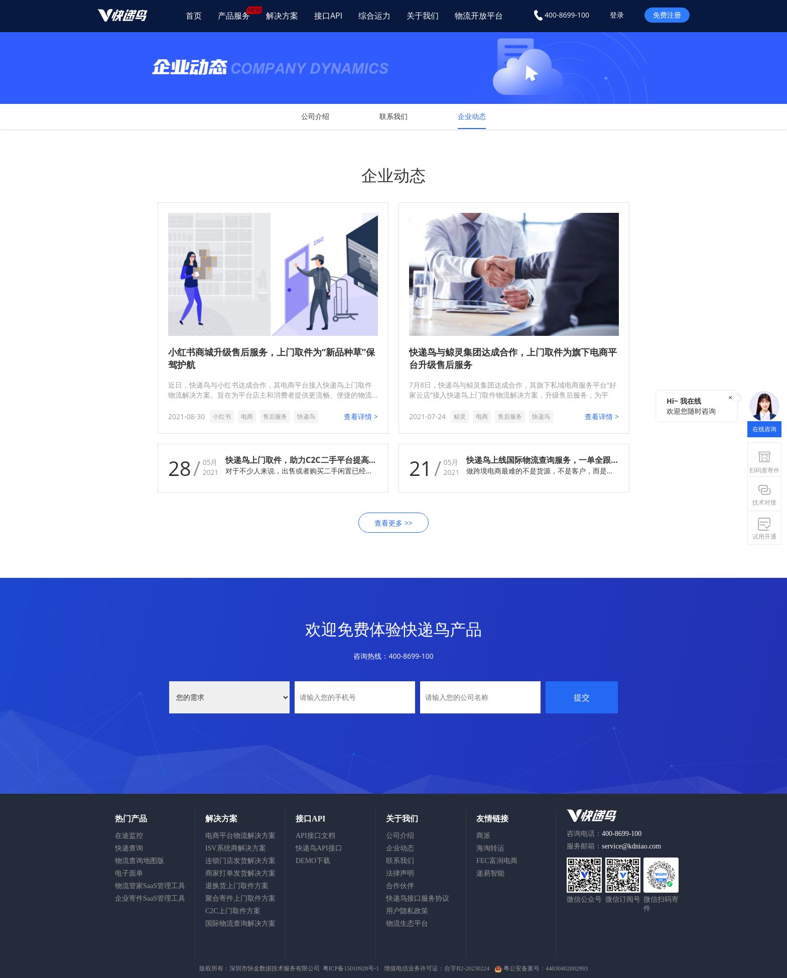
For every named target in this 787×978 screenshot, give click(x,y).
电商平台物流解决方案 (240, 835)
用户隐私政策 (407, 911)
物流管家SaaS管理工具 (150, 886)
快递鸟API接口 (319, 848)
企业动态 (472, 116)
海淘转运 (490, 848)
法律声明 (400, 873)
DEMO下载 (313, 861)
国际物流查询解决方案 (240, 923)
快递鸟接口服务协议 (417, 898)
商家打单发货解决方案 (240, 873)
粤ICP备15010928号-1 (351, 968)
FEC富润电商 (496, 861)
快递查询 (129, 848)
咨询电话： (604, 833)
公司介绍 (315, 116)
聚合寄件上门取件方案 (240, 898)
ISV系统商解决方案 (235, 848)
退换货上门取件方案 (237, 886)
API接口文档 (315, 835)
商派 (483, 835)
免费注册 (667, 15)
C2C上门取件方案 (232, 911)
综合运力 (374, 15)
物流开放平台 (479, 15)
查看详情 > (361, 416)
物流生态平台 (407, 923)
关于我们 (423, 15)
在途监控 (129, 835)
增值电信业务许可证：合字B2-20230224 (436, 968)
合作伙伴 (400, 886)
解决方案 (282, 15)
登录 (617, 15)
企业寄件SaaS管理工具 (150, 898)
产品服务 (238, 13)
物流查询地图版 (139, 861)
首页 (194, 15)
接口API (328, 15)
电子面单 (129, 873)
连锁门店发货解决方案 (240, 861)
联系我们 (393, 116)
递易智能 (490, 873)
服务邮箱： (614, 846)
